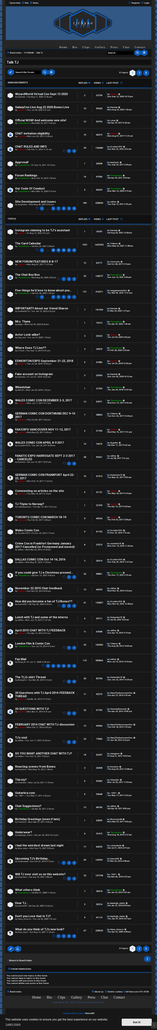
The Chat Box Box (27, 274)
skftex (113, 202)
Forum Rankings (26, 175)
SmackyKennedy (118, 709)
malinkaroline (24, 507)
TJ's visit (21, 737)
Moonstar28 (116, 819)
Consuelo (115, 262)
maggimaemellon (118, 290)
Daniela (21, 97)
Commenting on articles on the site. (40, 491)
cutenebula (115, 845)
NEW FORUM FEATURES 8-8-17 (36, 261)
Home (63, 47)
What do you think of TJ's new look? (39, 929)
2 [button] (139, 72)
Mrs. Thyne (22, 321)
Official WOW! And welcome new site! (40, 120)
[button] (146, 73)
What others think (27, 890)
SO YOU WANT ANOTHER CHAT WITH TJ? (43, 753)
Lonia (112, 120)
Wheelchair (23, 387)
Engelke (114, 443)
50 (64, 250)
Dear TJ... (21, 903)
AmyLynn (114, 162)
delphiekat (23, 861)
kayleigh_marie (25, 835)
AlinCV (21, 390)
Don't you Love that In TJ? (33, 916)
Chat (126, 47)
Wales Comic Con (27, 530)
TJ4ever (114, 243)
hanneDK (22, 604)
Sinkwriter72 (23, 311)
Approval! (21, 162)
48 (53, 250)
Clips (86, 47)
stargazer (115, 753)
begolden (22, 204)
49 (58, 250)
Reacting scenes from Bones (35, 766)
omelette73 (115, 543)
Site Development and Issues (35, 201)
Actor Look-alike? (27, 334)
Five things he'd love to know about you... (43, 290)
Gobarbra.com (25, 793)
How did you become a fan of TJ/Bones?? (43, 601)
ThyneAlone (24, 123)
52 (74, 250)
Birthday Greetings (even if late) (37, 819)
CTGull (21, 351)
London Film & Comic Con (32, 643)
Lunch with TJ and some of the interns (41, 617)
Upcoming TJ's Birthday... (32, 858)
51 (69, 250)
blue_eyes (23, 848)
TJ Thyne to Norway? (29, 504)
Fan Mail (20, 659)
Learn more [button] (13, 1024)
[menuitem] (25, 3)
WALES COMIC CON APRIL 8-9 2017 (39, 442)
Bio (74, 47)
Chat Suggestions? (28, 806)
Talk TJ (13, 62)
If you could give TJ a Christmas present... (44, 572)
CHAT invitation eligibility (32, 133)
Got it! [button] (137, 1022)
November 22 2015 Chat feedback (38, 588)
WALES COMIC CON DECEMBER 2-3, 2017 (43, 400)
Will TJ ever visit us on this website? (40, 874)
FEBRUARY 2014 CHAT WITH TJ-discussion (44, 724)
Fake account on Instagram (34, 374)
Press (114, 47)
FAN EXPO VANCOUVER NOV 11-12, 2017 (43, 429)
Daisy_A (21, 662)
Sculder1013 (116, 147)
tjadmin (113, 94)
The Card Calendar (28, 243)
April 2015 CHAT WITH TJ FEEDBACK (40, 630)
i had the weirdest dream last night (39, 845)
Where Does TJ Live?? (30, 348)
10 (74, 208)
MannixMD (90, 1013)
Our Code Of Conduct (30, 188)
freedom (22, 769)
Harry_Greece (24, 919)
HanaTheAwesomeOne (121, 693)
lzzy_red (22, 337)
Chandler (22, 782)
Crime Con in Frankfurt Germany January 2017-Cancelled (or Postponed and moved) (45, 545)
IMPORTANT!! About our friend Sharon (41, 308)
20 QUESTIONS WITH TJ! (32, 709)
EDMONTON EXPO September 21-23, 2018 (44, 361)
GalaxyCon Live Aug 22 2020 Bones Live (42, 107)
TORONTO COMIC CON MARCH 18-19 (40, 517)
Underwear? (23, 832)
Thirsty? (21, 779)
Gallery (100, 47)
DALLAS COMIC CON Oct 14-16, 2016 (40, 559)
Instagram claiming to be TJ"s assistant (42, 230)
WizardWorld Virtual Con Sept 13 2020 (41, 94)
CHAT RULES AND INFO (31, 146)
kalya (20, 324)
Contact (139, 47)
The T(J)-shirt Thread (30, 677)
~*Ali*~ (21, 796)
